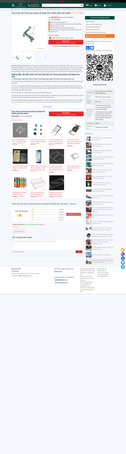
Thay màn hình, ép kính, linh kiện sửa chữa (31, 9)
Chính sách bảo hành (102, 276)
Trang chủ (15, 9)
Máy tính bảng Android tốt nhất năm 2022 (101, 254)
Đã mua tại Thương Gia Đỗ (30, 224)
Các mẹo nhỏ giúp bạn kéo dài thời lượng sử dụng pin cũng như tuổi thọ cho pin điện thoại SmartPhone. (102, 209)
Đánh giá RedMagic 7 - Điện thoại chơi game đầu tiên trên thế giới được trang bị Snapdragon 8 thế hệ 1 (102, 241)
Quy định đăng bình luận (18, 251)
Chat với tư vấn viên (73, 46)
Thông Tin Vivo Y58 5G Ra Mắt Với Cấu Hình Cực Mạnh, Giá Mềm (87, 289)
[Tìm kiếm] (81, 5)
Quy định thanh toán (102, 268)
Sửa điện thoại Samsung (68, 9)
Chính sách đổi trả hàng (102, 272)
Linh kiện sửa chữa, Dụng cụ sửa (52, 9)
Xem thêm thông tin (47, 106)
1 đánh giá (81, 12)
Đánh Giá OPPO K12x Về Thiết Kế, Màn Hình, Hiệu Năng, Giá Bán (87, 272)
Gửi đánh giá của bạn (73, 214)
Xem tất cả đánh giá (19, 231)
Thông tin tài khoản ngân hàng (87, 268)
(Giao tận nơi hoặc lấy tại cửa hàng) (65, 42)
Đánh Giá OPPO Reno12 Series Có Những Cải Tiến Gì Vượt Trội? (87, 278)
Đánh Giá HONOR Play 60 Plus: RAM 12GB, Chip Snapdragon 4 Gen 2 (86, 284)
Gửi (79, 251)
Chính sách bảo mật (102, 270)
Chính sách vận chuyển (102, 274)
